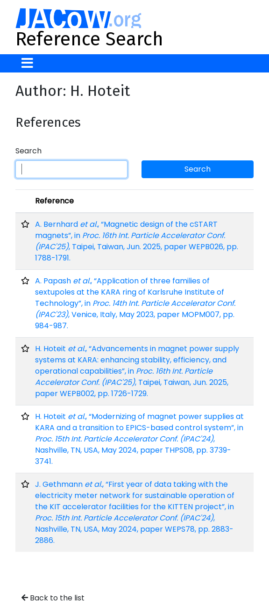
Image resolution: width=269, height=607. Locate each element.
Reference (54, 200)
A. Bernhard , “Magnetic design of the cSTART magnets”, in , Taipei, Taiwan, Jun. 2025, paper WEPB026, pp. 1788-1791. (136, 241)
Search (28, 150)
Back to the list (53, 598)
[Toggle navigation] (27, 63)
